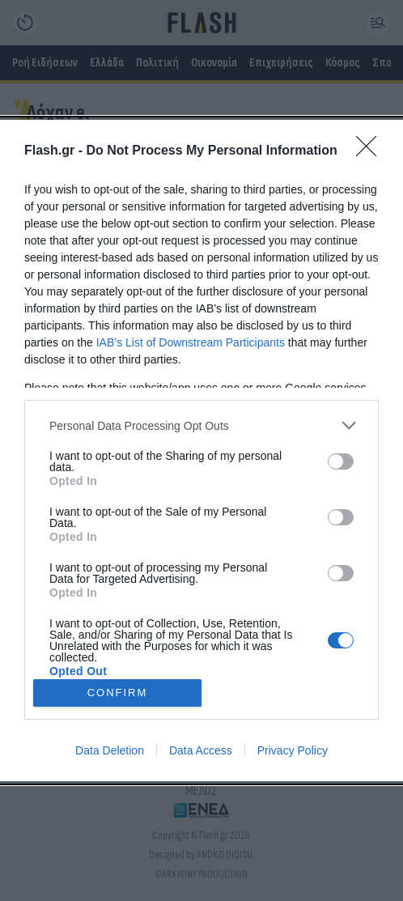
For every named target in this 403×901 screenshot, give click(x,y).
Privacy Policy (292, 750)
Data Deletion (109, 750)
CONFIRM (117, 692)
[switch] (341, 461)
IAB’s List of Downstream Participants (190, 342)
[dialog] (201, 450)
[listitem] (201, 425)
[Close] (371, 151)
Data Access (200, 750)
